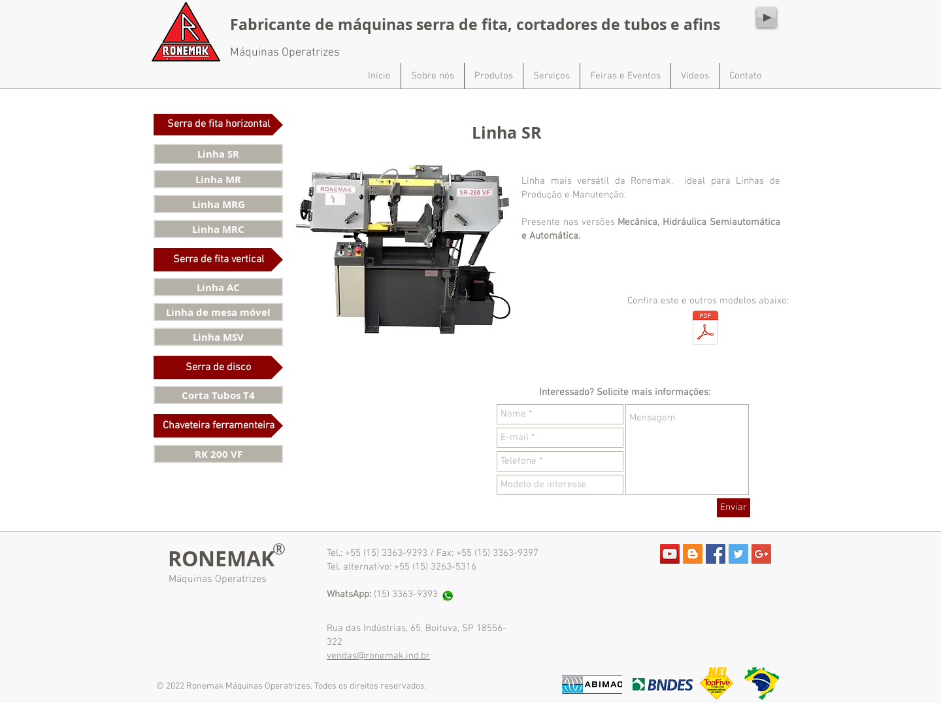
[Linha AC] (218, 287)
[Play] (766, 17)
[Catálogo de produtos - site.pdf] (705, 329)
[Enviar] (733, 507)
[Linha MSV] (218, 337)
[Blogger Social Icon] (692, 554)
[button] (218, 124)
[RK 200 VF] (218, 454)
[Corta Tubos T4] (218, 395)
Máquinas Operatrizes (218, 579)
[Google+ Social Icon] (761, 554)
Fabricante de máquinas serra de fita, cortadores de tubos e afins (475, 24)
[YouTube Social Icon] (670, 554)
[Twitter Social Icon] (738, 554)
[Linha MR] (218, 179)
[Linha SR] (218, 154)
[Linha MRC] (218, 229)
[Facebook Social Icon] (715, 554)
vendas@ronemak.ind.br (378, 656)
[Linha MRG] (218, 204)
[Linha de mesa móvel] (218, 312)
